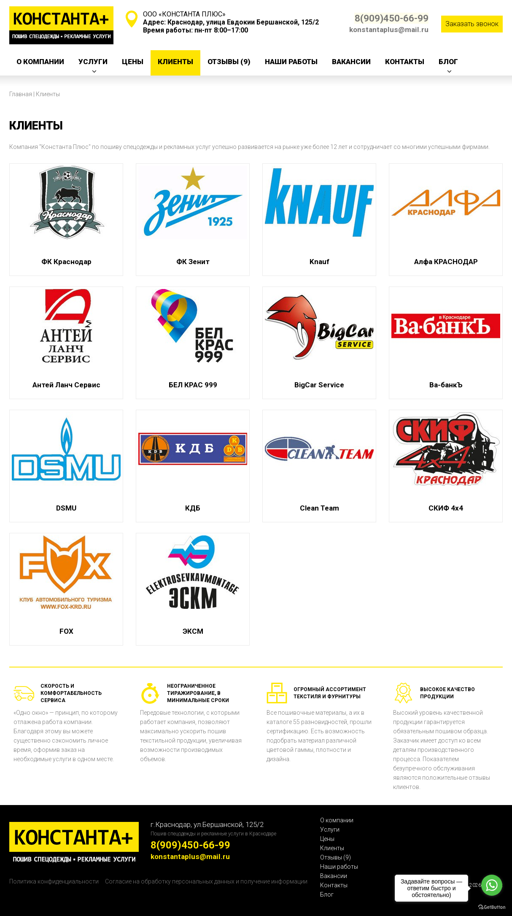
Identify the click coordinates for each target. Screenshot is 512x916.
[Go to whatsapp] (491, 885)
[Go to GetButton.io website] (491, 907)
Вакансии (351, 61)
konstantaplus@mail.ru (388, 29)
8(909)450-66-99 (388, 18)
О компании (40, 61)
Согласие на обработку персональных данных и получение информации (206, 881)
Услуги (93, 61)
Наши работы (291, 61)
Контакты (404, 61)
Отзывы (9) (229, 61)
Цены (132, 61)
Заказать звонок (472, 24)
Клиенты (175, 61)
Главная (20, 94)
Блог (448, 61)
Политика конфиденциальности (54, 881)
